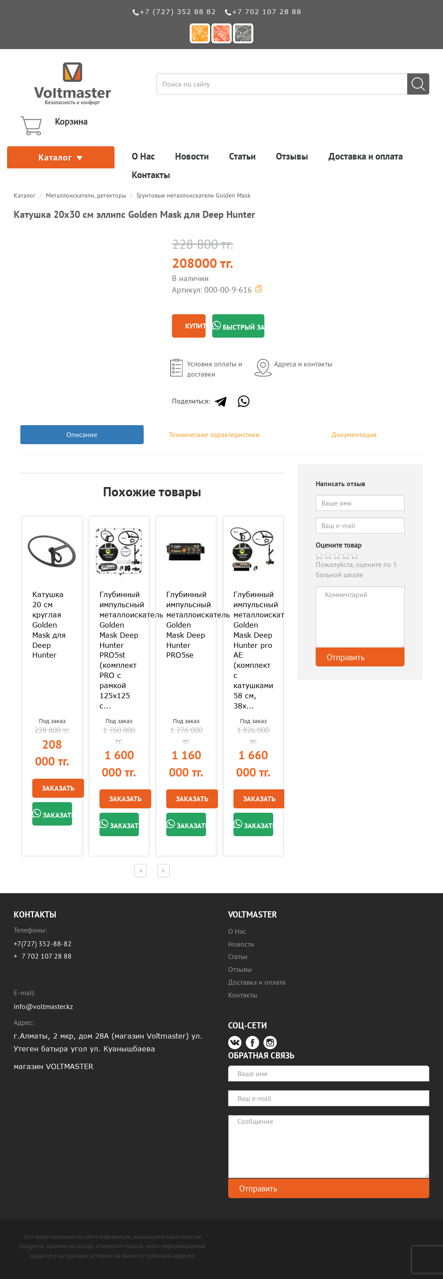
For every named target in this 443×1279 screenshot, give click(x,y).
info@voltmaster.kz (43, 1006)
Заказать (58, 788)
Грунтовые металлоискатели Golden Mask (194, 195)
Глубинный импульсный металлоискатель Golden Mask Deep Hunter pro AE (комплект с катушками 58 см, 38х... (253, 649)
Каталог (60, 157)
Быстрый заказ (238, 326)
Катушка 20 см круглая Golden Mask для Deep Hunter (49, 624)
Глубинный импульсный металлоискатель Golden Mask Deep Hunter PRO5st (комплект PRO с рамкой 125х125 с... (119, 649)
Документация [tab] (354, 434)
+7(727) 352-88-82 (43, 943)
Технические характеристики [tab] (214, 434)
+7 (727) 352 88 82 (177, 11)
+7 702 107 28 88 (267, 11)
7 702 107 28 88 (47, 956)
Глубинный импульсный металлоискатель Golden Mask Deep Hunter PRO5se (186, 624)
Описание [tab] (81, 434)
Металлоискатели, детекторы (86, 195)
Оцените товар (339, 545)
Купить (195, 325)
